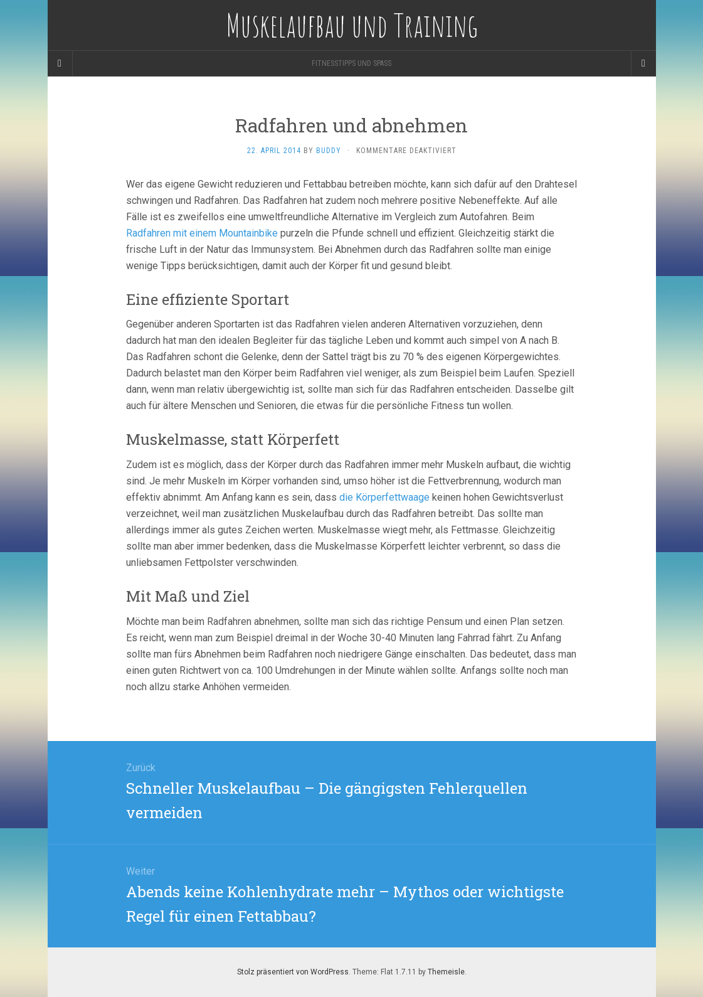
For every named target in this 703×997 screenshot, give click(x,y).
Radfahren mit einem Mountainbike (202, 233)
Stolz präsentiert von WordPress (293, 972)
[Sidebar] (60, 63)
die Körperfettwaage (384, 497)
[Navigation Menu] (643, 63)
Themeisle (446, 972)
